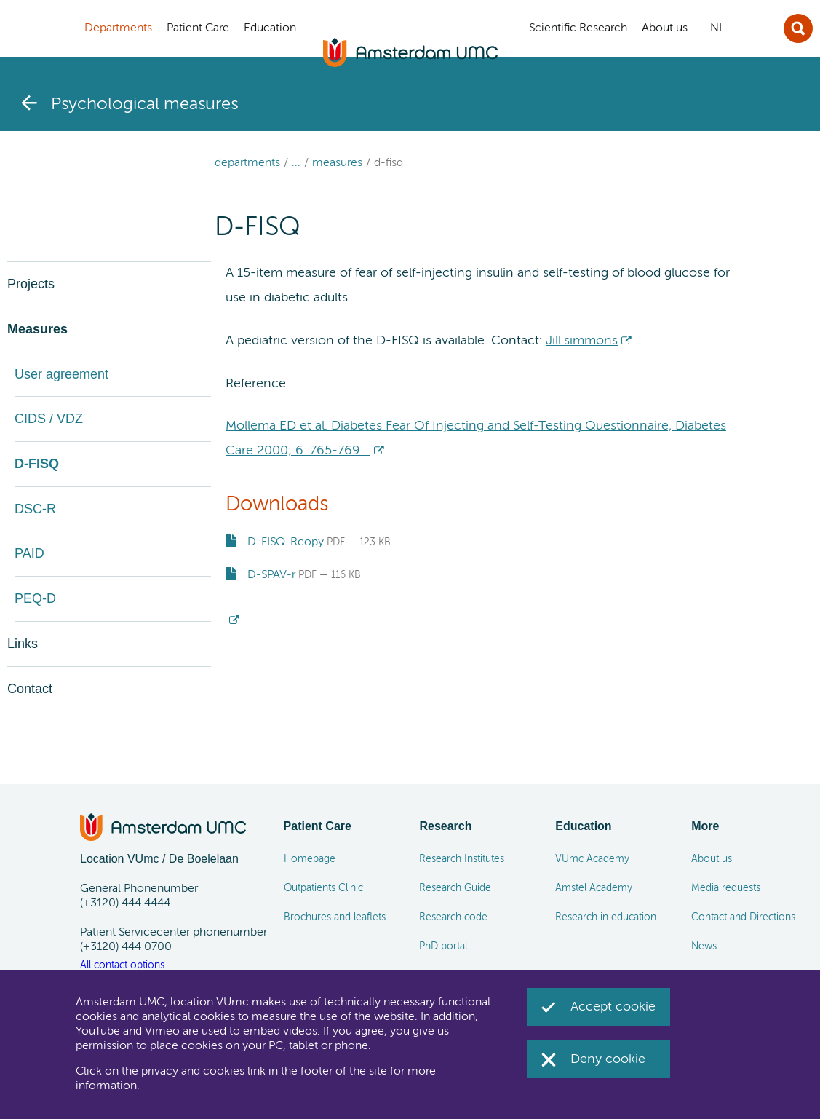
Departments (247, 163)
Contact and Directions (743, 917)
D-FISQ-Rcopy (285, 542)
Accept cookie (613, 1006)
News (704, 946)
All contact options (122, 965)
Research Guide (455, 888)
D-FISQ (388, 163)
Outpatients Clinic (323, 888)
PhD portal (443, 946)
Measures (337, 163)
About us (711, 859)
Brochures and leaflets (335, 917)
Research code (453, 917)
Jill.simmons (582, 340)
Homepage (309, 859)
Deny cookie (607, 1059)
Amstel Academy (593, 888)
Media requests (725, 888)
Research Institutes (461, 859)
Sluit (798, 28)
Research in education (605, 917)
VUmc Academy (592, 859)
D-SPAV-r (271, 575)
